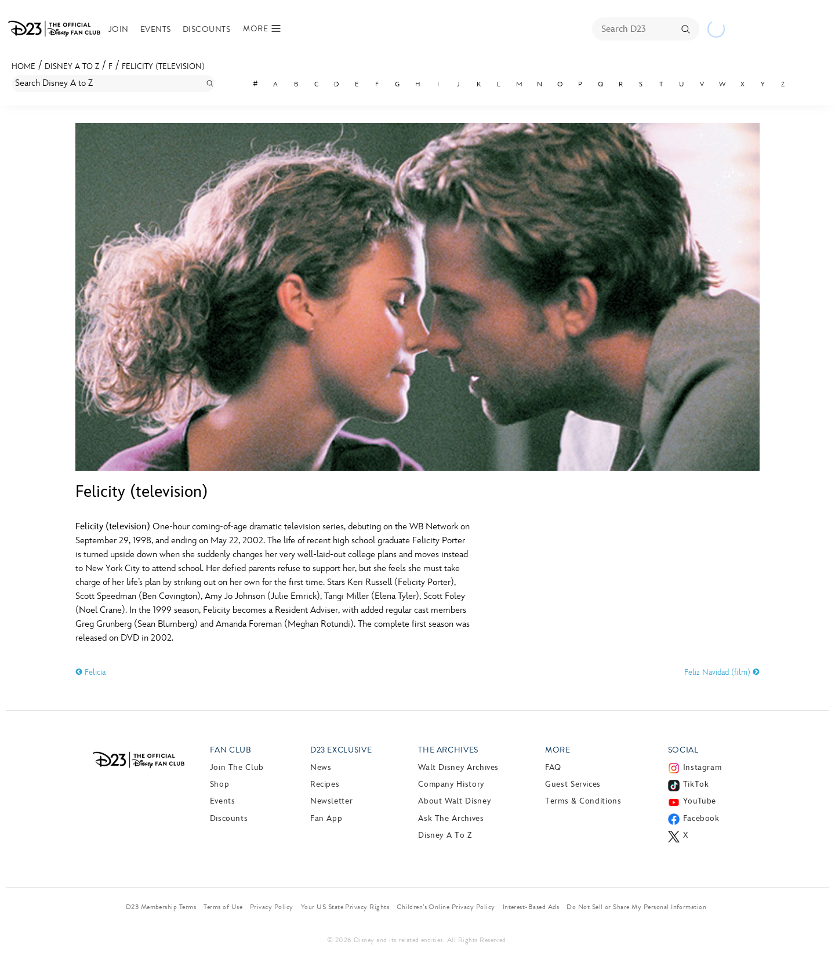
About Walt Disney (454, 801)
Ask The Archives (451, 818)
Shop (220, 784)
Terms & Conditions (583, 801)
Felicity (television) (163, 66)
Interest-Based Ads (531, 907)
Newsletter (331, 801)
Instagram (702, 767)
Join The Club (237, 767)
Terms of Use (223, 907)
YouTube (699, 801)
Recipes (324, 784)
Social (683, 750)
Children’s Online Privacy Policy (446, 907)
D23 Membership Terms (161, 907)
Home (23, 66)
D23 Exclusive (341, 750)
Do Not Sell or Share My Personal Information (636, 907)
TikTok (696, 784)
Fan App (326, 818)
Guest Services (573, 784)
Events (155, 29)
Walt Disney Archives (458, 767)
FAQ (553, 767)
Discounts (206, 29)
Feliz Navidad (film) (722, 672)
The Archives (448, 750)
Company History (451, 784)
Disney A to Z (72, 66)
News (321, 767)
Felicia (90, 672)
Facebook (701, 818)
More (558, 750)
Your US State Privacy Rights (345, 907)
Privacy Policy (271, 907)
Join (118, 29)
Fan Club (231, 750)
